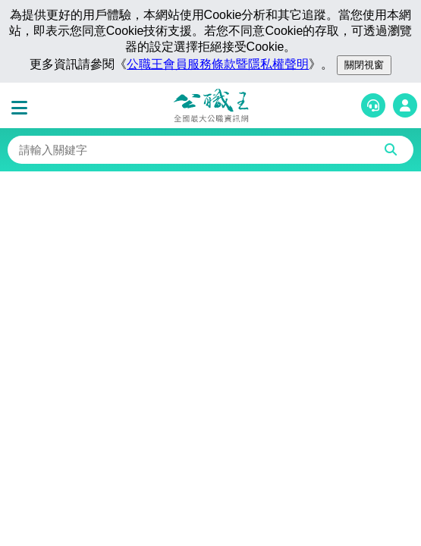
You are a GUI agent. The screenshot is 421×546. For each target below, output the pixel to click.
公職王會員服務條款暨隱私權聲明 (218, 64)
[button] (22, 108)
